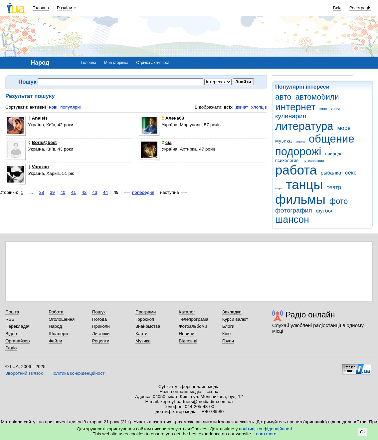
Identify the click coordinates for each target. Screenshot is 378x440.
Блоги (228, 326)
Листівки (101, 333)
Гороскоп (144, 319)
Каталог (187, 311)
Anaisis (38, 118)
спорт (278, 188)
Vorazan (38, 166)
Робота (56, 311)
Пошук (99, 311)
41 (73, 192)
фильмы (300, 199)
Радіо (11, 347)
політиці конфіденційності (265, 428)
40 (62, 192)
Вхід (337, 7)
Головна (41, 7)
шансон (292, 219)
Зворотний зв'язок (24, 373)
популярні (70, 107)
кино (323, 109)
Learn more (265, 433)
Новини (186, 333)
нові (53, 107)
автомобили (317, 97)
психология (286, 160)
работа (296, 170)
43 (94, 192)
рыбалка (331, 173)
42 (84, 192)
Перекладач (17, 326)
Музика (142, 340)
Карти (141, 333)
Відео (11, 333)
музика (283, 141)
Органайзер (17, 340)
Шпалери (58, 333)
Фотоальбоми (193, 326)
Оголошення (62, 319)
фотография (293, 210)
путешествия (313, 161)
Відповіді (188, 340)
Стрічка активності (153, 62)
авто (283, 97)
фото (338, 201)
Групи (228, 340)
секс (350, 173)
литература (304, 126)
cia (167, 142)
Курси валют (235, 319)
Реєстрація (360, 7)
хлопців (259, 107)
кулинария (290, 116)
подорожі (298, 151)
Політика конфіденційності (78, 373)
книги (335, 109)
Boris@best (42, 142)
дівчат (242, 107)
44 (105, 192)
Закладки (232, 311)
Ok (363, 431)
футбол (324, 211)
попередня (143, 192)
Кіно (226, 333)
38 (41, 192)
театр (334, 187)
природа (333, 153)
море (343, 128)
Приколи (101, 326)
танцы (304, 185)
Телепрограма (193, 319)
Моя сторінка (116, 62)
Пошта (12, 311)
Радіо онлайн (310, 314)
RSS (10, 319)
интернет (295, 107)
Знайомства (147, 326)
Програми (145, 311)
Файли (55, 340)
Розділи (64, 7)
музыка (300, 141)
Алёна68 (173, 118)
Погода (99, 319)
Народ (55, 326)
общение (331, 139)
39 (52, 192)
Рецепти (100, 340)
